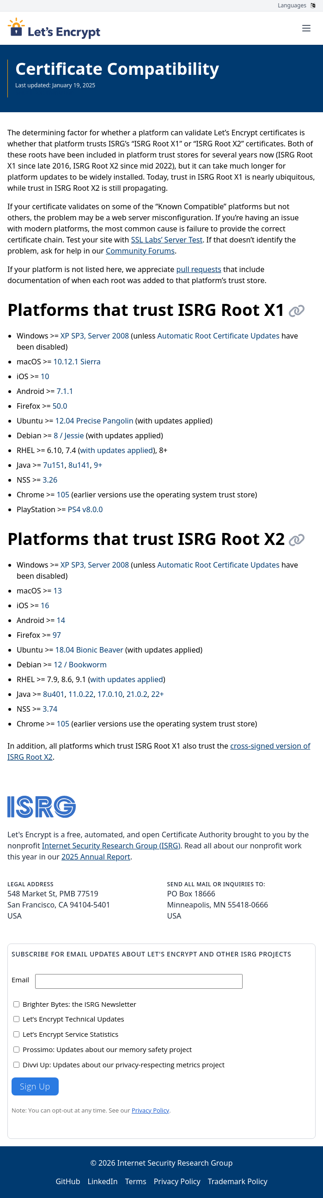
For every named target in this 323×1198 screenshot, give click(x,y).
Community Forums (140, 251)
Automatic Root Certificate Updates (219, 336)
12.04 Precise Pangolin (94, 421)
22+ (157, 694)
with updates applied (116, 450)
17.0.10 (110, 694)
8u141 (79, 465)
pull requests (199, 269)
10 (45, 376)
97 (57, 635)
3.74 (50, 709)
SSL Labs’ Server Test (167, 240)
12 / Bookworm (80, 665)
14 (61, 620)
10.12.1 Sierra (77, 362)
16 (45, 605)
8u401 (54, 694)
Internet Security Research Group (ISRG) (111, 846)
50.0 (60, 406)
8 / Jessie (69, 435)
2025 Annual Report (95, 857)
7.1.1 (65, 391)
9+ (98, 465)
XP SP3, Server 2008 (95, 336)
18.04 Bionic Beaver (89, 650)
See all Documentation (44, 93)
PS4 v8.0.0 (85, 509)
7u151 (54, 465)
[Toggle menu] (306, 28)
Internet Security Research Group (175, 1163)
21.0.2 (137, 694)
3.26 (50, 480)
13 (58, 591)
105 (63, 495)
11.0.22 (80, 694)
